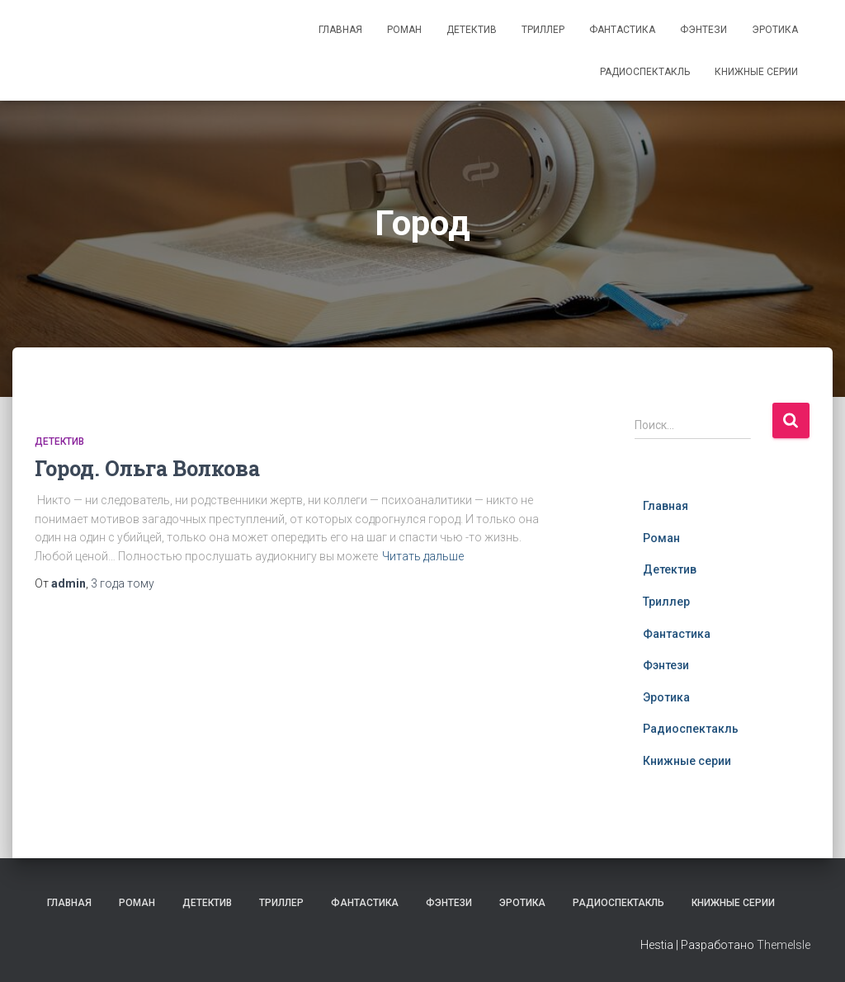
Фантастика (622, 29)
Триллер (543, 29)
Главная (340, 29)
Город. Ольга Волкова (147, 468)
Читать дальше (423, 556)
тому (122, 583)
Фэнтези (703, 29)
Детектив (471, 29)
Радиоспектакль (645, 72)
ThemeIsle (783, 944)
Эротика (775, 29)
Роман (404, 29)
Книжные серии (756, 72)
